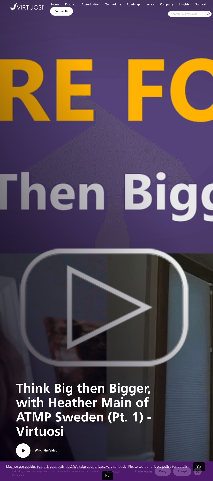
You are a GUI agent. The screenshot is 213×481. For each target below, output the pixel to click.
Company (166, 4)
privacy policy (161, 467)
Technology (113, 4)
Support (200, 4)
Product (70, 4)
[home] (26, 7)
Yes (199, 467)
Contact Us (61, 11)
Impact (150, 4)
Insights (184, 4)
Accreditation (90, 4)
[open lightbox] (36, 450)
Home (55, 4)
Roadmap (133, 4)
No (107, 476)
